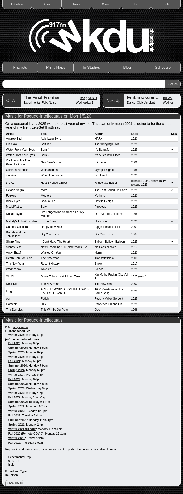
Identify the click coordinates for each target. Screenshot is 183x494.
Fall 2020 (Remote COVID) (25, 433)
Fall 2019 (14, 442)
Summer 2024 (17, 365)
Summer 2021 (17, 420)
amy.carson (20, 327)
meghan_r (88, 98)
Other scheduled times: (24, 339)
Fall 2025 (14, 343)
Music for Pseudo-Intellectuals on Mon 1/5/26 (48, 116)
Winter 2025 (16, 357)
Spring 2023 (16, 388)
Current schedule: (17, 331)
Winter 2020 (16, 438)
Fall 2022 (14, 397)
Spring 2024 (16, 370)
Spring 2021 (16, 424)
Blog (127, 67)
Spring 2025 (16, 352)
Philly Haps (55, 67)
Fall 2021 (14, 415)
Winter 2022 (16, 411)
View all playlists (15, 483)
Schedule (163, 67)
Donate (47, 4)
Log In (166, 4)
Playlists (20, 67)
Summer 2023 (17, 383)
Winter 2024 (16, 374)
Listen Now (17, 4)
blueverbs (171, 98)
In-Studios (91, 67)
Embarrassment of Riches (153, 97)
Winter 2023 (16, 393)
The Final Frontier (42, 97)
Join (136, 4)
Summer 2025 (17, 347)
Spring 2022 (16, 406)
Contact (106, 4)
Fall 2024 (14, 361)
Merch (76, 4)
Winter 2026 (16, 335)
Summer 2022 (17, 402)
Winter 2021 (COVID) (22, 429)
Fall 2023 (14, 379)
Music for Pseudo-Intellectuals (34, 320)
